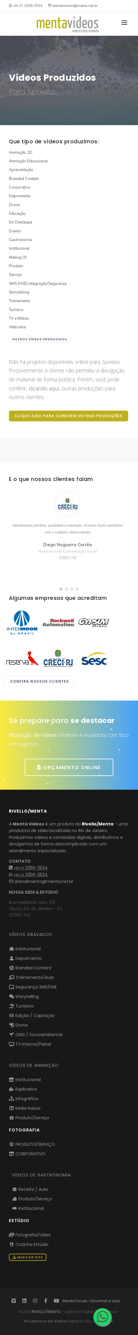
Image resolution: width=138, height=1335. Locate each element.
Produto (16, 266)
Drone (14, 205)
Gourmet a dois (105, 1301)
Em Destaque (20, 222)
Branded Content (24, 178)
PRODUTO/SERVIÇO (32, 1144)
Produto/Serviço (29, 1118)
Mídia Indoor (25, 1108)
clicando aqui (44, 388)
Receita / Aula (30, 1189)
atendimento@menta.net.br (41, 881)
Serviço (15, 274)
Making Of (17, 257)
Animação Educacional (28, 161)
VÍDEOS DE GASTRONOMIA (41, 1175)
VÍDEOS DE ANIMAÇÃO (34, 1065)
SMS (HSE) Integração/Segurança (38, 283)
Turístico (16, 310)
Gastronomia (20, 240)
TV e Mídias (19, 318)
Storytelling (19, 292)
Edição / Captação (32, 1016)
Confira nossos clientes (39, 681)
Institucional (19, 248)
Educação (17, 213)
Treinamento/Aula (31, 977)
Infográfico (23, 1099)
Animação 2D (20, 152)
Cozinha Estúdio (28, 1244)
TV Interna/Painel (30, 1044)
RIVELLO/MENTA (46, 1311)
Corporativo (19, 187)
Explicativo (23, 1089)
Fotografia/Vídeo (30, 1235)
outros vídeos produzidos (39, 339)
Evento (15, 231)
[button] (61, 589)
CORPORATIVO (27, 1154)
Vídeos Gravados (30, 934)
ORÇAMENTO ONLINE (69, 767)
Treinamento (19, 301)
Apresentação (21, 170)
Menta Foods (74, 1301)
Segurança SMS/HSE (33, 987)
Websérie (17, 327)
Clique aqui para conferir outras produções (69, 415)
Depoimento (20, 196)
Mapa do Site (27, 1257)
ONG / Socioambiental (35, 1035)
